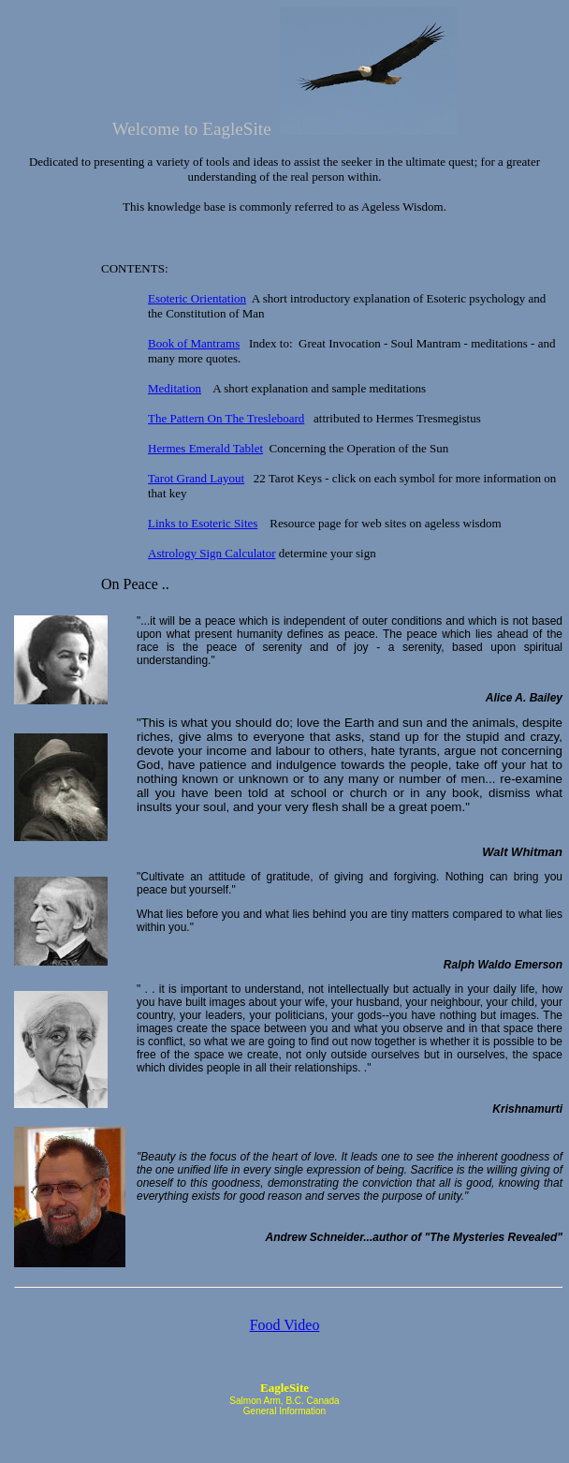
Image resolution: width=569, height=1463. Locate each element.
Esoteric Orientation (197, 298)
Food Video (285, 1325)
